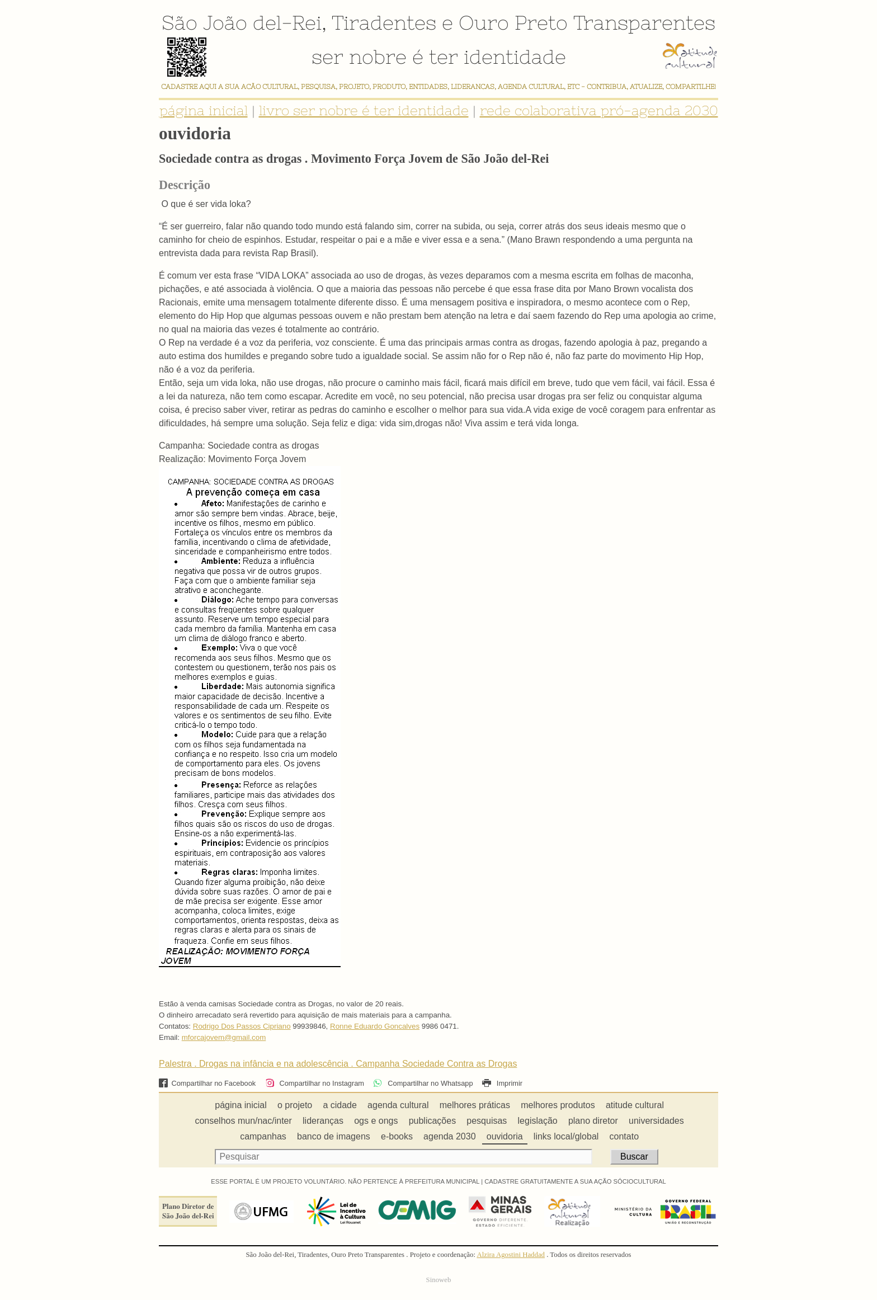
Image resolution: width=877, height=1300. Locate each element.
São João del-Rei (242, 22)
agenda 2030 (449, 1136)
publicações (432, 1120)
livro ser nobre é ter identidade (364, 110)
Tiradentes (384, 22)
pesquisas (486, 1120)
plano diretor (593, 1120)
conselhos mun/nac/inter (243, 1120)
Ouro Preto (513, 22)
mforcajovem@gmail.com (224, 1037)
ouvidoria (505, 1136)
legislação (538, 1120)
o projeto (294, 1105)
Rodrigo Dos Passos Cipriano (242, 1026)
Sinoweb (438, 1280)
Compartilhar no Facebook (207, 1083)
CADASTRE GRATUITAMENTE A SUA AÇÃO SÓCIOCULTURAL (575, 1181)
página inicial (203, 110)
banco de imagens (333, 1136)
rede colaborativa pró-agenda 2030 (599, 110)
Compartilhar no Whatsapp (423, 1083)
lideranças (323, 1120)
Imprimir (502, 1083)
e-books (397, 1136)
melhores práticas (475, 1105)
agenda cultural (397, 1105)
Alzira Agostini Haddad (511, 1255)
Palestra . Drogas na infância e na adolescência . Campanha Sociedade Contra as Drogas (338, 1063)
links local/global (566, 1136)
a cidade (340, 1105)
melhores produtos (558, 1105)
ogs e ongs (376, 1120)
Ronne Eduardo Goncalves (374, 1026)
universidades (656, 1120)
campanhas (263, 1136)
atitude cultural (635, 1105)
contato (624, 1136)
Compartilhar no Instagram (314, 1083)
